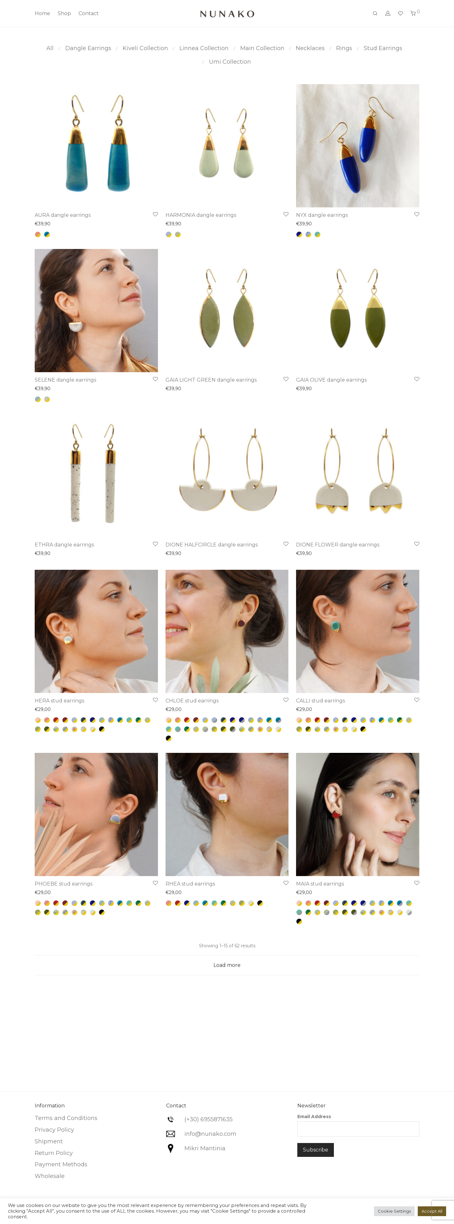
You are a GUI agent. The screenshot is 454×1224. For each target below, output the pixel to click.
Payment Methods (61, 1164)
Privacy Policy (54, 1129)
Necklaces (310, 48)
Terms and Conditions (66, 1118)
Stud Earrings (383, 48)
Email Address (314, 1116)
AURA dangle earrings (62, 215)
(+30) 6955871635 (208, 1119)
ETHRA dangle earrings (64, 545)
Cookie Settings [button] (394, 1211)
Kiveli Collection (145, 48)
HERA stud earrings (59, 701)
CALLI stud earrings (320, 701)
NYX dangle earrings (322, 215)
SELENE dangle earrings (65, 380)
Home (42, 13)
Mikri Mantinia (204, 1148)
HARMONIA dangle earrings (201, 215)
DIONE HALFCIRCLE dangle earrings (212, 545)
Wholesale (50, 1176)
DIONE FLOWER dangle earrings (337, 545)
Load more (227, 965)
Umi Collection (230, 61)
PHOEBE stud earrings (63, 884)
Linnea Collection (204, 48)
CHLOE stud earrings (192, 701)
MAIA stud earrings (320, 884)
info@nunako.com (210, 1133)
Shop (64, 13)
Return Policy (54, 1153)
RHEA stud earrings (190, 884)
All (50, 48)
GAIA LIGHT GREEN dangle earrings (211, 380)
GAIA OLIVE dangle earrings (331, 380)
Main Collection (262, 48)
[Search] (375, 13)
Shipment (49, 1141)
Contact (89, 13)
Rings (344, 48)
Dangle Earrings (88, 48)
